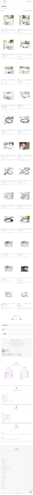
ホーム (1, 3)
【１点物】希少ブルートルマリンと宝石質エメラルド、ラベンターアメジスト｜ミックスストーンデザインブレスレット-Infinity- (8, 55)
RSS (2, 476)
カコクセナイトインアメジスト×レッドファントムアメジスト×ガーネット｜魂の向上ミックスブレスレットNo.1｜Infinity (24, 130)
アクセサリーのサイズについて (6, 399)
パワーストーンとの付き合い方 (6, 416)
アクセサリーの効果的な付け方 (6, 415)
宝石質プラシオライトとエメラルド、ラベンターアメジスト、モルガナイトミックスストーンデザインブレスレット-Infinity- (8, 106)
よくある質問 (4, 472)
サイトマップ (4, 474)
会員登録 (3, 481)
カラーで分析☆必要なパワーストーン (7, 418)
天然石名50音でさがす (5, 325)
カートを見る (4, 485)
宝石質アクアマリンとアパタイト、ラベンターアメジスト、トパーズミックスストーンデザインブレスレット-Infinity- (24, 80)
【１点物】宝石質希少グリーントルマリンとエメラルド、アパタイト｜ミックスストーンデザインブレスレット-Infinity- (24, 30)
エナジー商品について (5, 396)
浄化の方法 (3, 413)
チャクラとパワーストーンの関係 (6, 419)
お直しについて (4, 402)
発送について (3, 432)
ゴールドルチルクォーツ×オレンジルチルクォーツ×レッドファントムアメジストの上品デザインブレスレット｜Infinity (24, 156)
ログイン (3, 483)
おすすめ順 (24, 10)
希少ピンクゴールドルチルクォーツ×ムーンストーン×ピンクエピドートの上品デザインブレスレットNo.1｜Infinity (8, 156)
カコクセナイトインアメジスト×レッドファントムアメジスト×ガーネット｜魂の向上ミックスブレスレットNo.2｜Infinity (8, 130)
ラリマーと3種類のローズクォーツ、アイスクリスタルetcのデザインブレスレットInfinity (8, 304)
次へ (20, 319)
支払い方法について (4, 465)
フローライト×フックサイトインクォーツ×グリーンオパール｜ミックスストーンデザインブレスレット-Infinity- (24, 55)
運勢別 (3, 329)
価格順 (28, 10)
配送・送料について (4, 460)
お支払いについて (3, 437)
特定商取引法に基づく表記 (5, 467)
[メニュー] (31, 1)
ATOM (4, 476)
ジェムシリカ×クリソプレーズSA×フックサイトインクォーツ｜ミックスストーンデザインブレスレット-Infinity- (8, 80)
